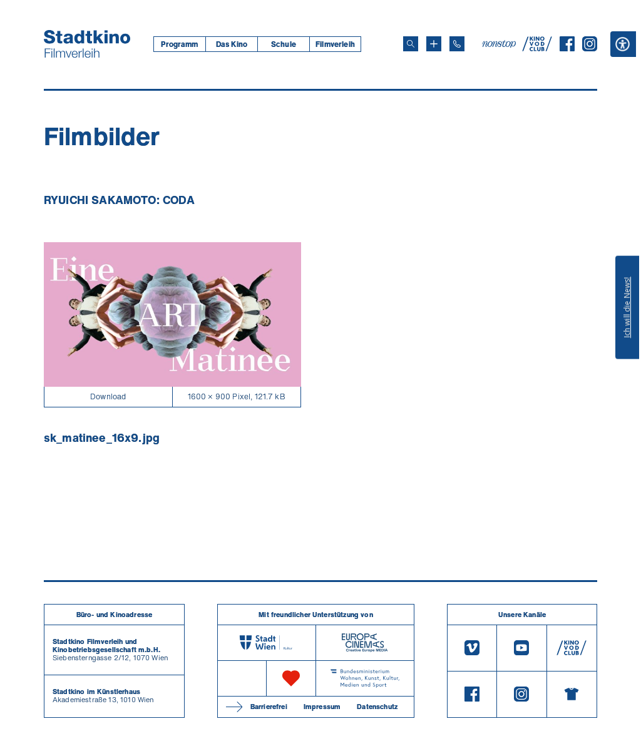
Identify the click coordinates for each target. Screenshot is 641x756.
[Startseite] (87, 44)
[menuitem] (179, 44)
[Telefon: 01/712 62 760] (456, 43)
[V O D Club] (537, 47)
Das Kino (231, 44)
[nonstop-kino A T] (500, 43)
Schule (283, 44)
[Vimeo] (472, 648)
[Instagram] (589, 47)
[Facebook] (567, 47)
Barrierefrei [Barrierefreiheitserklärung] (268, 707)
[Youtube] (521, 648)
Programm (179, 44)
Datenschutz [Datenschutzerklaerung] (377, 707)
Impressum (322, 707)
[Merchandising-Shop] (572, 695)
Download (108, 396)
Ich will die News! (627, 307)
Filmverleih (335, 44)
